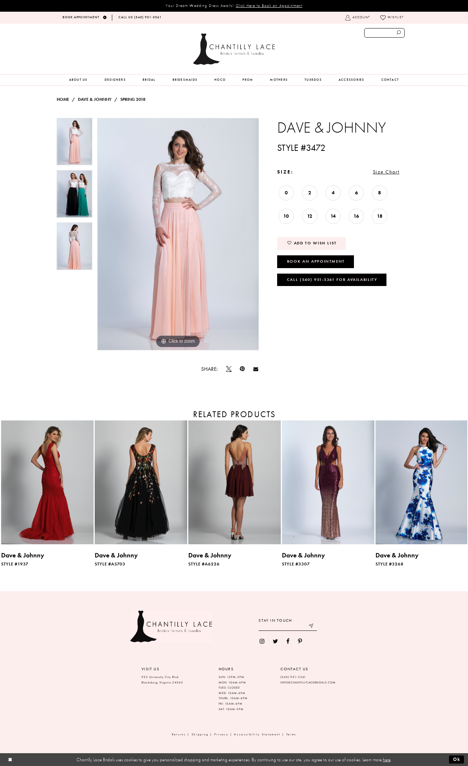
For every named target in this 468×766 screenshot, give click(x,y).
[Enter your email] (287, 626)
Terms (291, 734)
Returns (179, 734)
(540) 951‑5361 (293, 677)
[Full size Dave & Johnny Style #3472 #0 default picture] (178, 234)
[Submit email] (311, 626)
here (386, 760)
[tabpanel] (74, 144)
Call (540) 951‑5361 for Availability (332, 279)
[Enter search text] (384, 32)
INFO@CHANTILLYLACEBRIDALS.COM (308, 683)
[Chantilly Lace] (234, 49)
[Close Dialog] (10, 759)
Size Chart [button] (386, 171)
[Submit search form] (398, 32)
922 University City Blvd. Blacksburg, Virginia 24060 (162, 680)
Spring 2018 (133, 99)
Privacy (221, 734)
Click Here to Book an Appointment (269, 5)
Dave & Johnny (95, 99)
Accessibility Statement (257, 734)
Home (63, 99)
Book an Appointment (316, 261)
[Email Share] (255, 369)
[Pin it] (242, 369)
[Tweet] (229, 369)
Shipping (200, 734)
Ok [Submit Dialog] (457, 759)
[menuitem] (78, 80)
